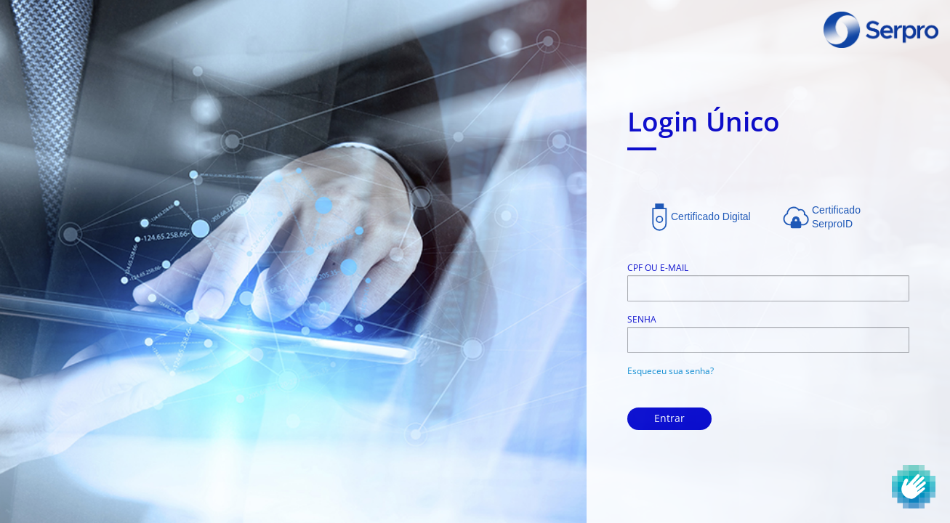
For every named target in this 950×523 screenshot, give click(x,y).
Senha (641, 319)
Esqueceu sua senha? (670, 371)
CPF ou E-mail (657, 268)
